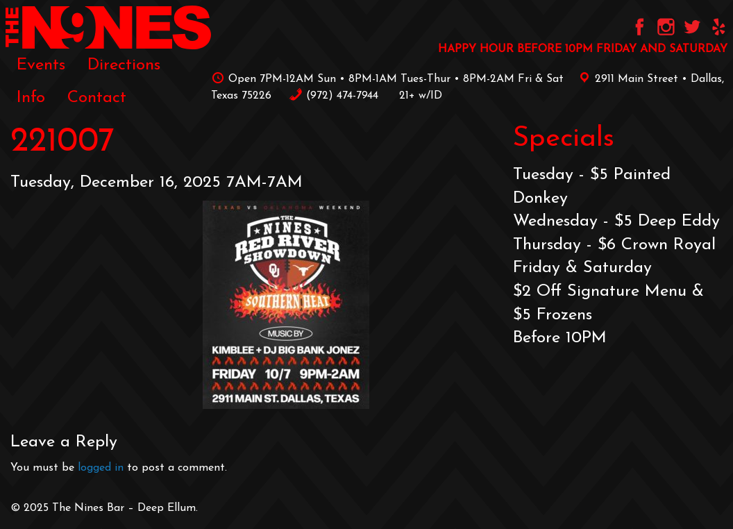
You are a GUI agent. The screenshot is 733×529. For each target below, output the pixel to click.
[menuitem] (41, 65)
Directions (123, 65)
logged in (101, 467)
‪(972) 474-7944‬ (333, 95)
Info (31, 98)
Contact (96, 98)
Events (41, 65)
